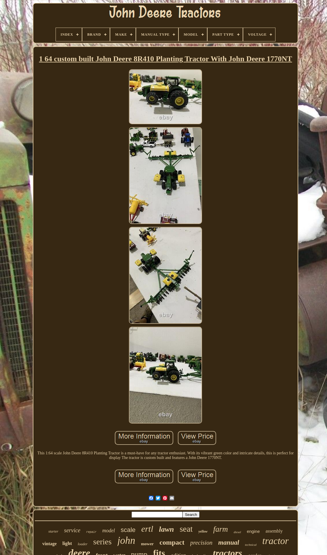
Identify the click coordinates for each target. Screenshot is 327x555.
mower (147, 543)
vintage (49, 543)
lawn (166, 529)
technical (250, 544)
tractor (275, 541)
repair (91, 532)
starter (53, 531)
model (108, 530)
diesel (237, 532)
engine (253, 531)
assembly (274, 531)
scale (128, 529)
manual (228, 542)
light (67, 543)
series (102, 541)
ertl (147, 528)
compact (172, 542)
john (126, 540)
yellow (202, 531)
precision (201, 542)
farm (220, 529)
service (72, 530)
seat (186, 528)
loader (83, 544)
